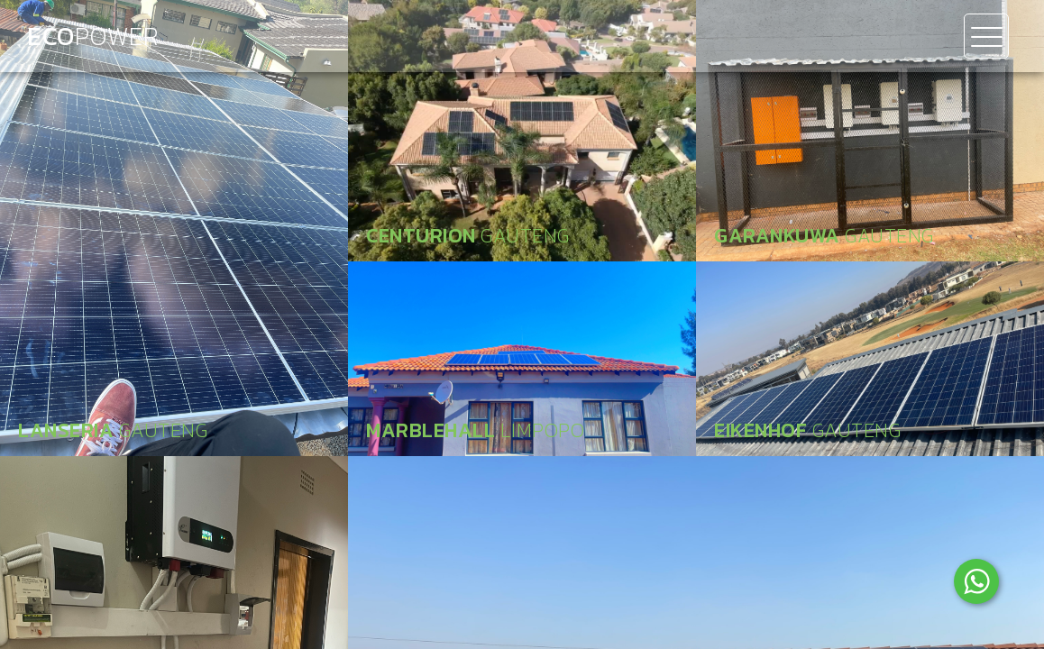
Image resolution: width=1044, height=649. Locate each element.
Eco (93, 36)
